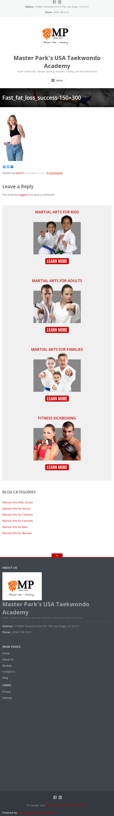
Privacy (6, 691)
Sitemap (7, 698)
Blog (5, 678)
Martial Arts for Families (57, 349)
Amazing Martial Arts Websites (36, 812)
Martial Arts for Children (17, 514)
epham (19, 173)
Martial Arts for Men (15, 527)
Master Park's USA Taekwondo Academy (66, 805)
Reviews (7, 665)
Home (5, 653)
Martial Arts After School (17, 502)
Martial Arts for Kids (57, 211)
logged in (24, 194)
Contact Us (8, 671)
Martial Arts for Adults (57, 280)
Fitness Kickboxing (57, 418)
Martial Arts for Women (17, 533)
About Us (7, 659)
